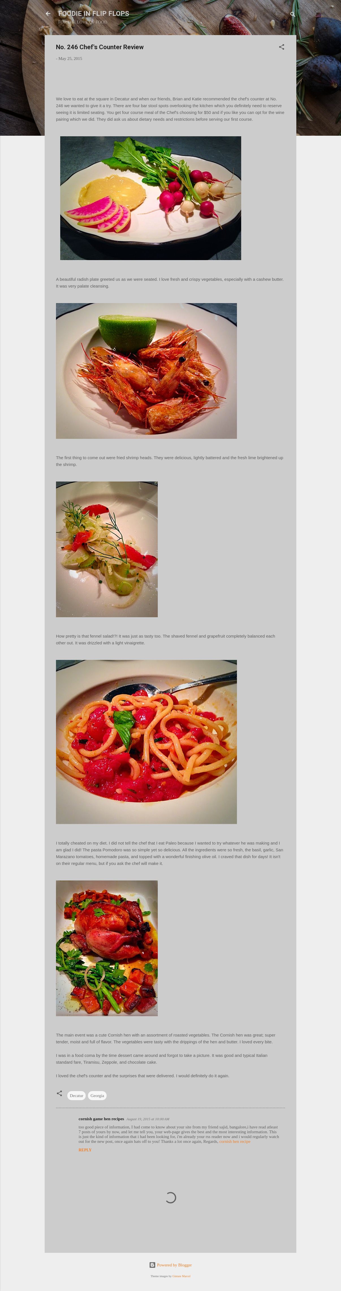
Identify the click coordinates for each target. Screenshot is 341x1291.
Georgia (97, 1095)
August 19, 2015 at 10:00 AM (147, 1119)
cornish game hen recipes (101, 1119)
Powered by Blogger (170, 1265)
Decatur (76, 1095)
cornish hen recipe (235, 1141)
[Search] (293, 15)
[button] (281, 48)
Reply (85, 1150)
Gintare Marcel (181, 1276)
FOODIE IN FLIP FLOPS (93, 14)
